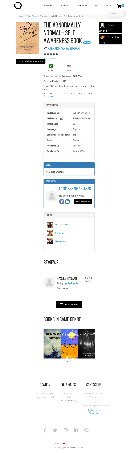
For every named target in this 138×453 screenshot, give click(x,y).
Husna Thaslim (62, 224)
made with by (61, 443)
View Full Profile (83, 201)
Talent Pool (65, 5)
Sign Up (108, 5)
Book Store (82, 5)
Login (96, 5)
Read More (48, 96)
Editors (49, 215)
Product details (52, 105)
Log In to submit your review (31, 61)
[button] (36, 24)
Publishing (49, 5)
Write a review (69, 304)
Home (21, 16)
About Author (51, 181)
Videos (48, 165)
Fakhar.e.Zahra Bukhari (64, 49)
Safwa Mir (60, 233)
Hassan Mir (60, 241)
